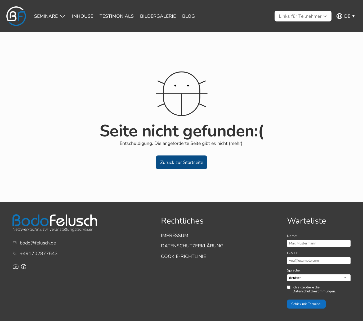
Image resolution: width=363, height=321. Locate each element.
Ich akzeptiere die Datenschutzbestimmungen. (314, 289)
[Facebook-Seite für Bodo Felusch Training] (23, 267)
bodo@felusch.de (38, 243)
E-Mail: (292, 253)
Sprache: (294, 270)
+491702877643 (39, 253)
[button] (181, 162)
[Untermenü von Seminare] (46, 16)
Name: (292, 236)
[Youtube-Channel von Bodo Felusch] (15, 267)
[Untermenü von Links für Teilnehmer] (300, 16)
